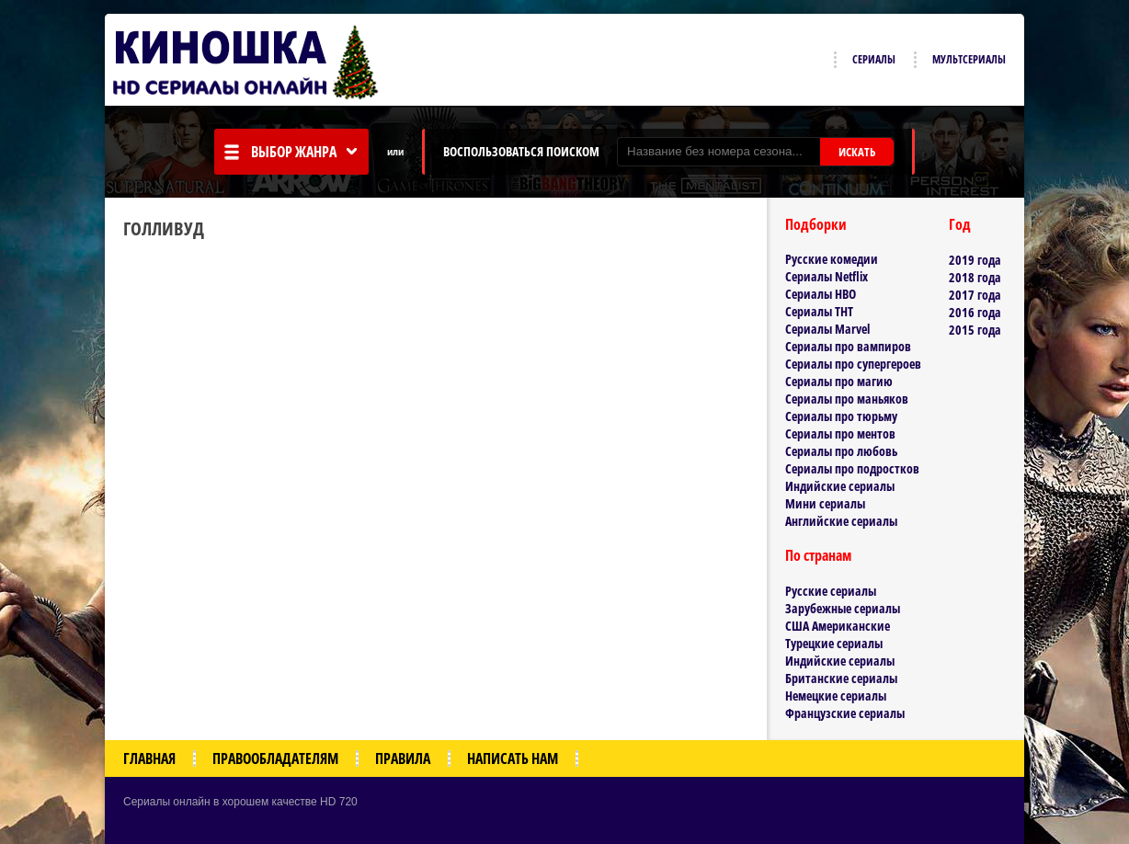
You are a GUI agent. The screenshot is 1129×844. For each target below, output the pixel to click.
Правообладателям (275, 758)
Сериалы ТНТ (819, 311)
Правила (402, 758)
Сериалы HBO (820, 293)
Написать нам (512, 758)
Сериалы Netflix (826, 276)
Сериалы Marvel (827, 328)
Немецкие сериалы (835, 695)
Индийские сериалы (840, 486)
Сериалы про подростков (852, 468)
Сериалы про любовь (841, 451)
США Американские (837, 625)
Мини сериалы (825, 503)
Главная (149, 758)
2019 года (975, 259)
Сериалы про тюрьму (841, 416)
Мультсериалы (969, 59)
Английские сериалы (841, 521)
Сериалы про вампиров (848, 346)
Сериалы (873, 59)
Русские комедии (831, 259)
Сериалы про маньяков (846, 398)
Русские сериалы (830, 590)
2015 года (975, 329)
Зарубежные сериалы (842, 608)
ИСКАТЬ (856, 151)
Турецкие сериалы (834, 643)
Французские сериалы (845, 713)
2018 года (975, 277)
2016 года (975, 312)
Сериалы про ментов (840, 433)
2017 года (975, 294)
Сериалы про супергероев (853, 363)
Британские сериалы (841, 678)
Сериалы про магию (839, 381)
